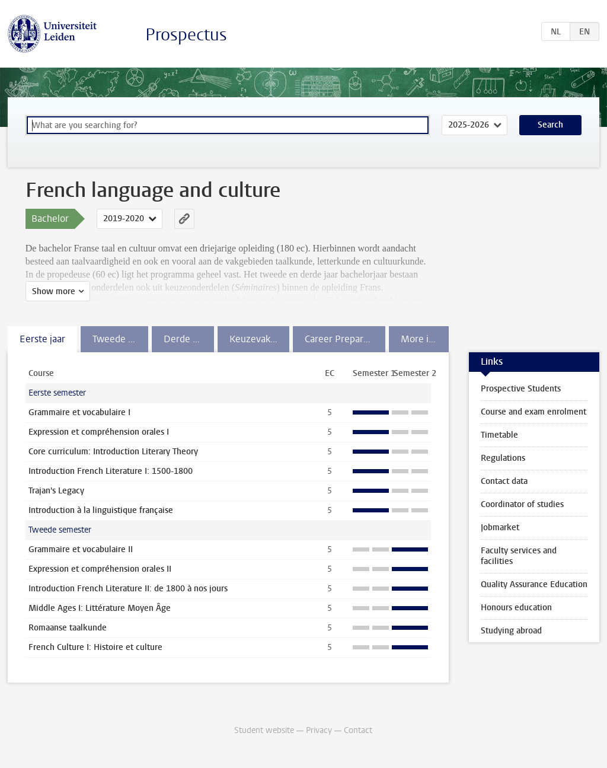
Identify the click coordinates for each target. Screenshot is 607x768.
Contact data (504, 481)
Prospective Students (521, 388)
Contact (358, 730)
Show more (53, 291)
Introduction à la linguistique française (100, 510)
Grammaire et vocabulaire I (79, 412)
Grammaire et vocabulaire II (80, 549)
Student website (264, 730)
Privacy (319, 730)
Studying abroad (511, 630)
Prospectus (186, 35)
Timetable (499, 435)
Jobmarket (500, 527)
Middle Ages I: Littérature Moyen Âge (99, 608)
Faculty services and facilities (519, 556)
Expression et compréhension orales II (99, 569)
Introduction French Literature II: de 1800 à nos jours (128, 588)
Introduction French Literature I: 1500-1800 (110, 471)
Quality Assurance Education (534, 584)
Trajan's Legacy (56, 490)
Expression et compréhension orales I (98, 432)
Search (550, 124)
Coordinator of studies (522, 504)
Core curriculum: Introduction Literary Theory (113, 451)
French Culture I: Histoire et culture (95, 647)
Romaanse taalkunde (67, 627)
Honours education (516, 607)
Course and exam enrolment (533, 412)
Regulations (503, 458)
